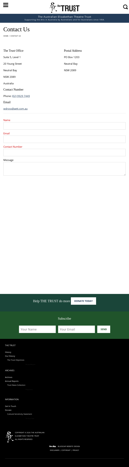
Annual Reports (15, 381)
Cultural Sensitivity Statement (32, 414)
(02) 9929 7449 (21, 96)
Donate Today (83, 301)
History (8, 352)
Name (6, 120)
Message (8, 161)
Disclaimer (54, 450)
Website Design (73, 446)
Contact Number (12, 146)
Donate (12, 410)
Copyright (66, 450)
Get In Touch (10, 406)
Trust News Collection (29, 385)
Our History (13, 356)
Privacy (76, 450)
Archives (8, 377)
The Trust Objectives (29, 360)
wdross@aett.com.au (15, 108)
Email (6, 133)
